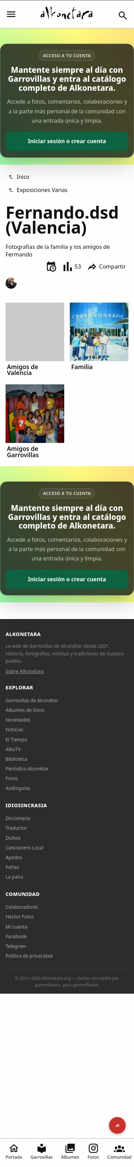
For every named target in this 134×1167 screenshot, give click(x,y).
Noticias (14, 729)
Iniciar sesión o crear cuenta (67, 141)
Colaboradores (22, 907)
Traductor (16, 828)
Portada (14, 1151)
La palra (14, 876)
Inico (19, 177)
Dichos (13, 838)
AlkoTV (13, 749)
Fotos (93, 1151)
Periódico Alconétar (27, 768)
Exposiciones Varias (38, 190)
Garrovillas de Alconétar (32, 700)
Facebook (16, 936)
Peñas (12, 867)
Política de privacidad (29, 955)
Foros (12, 778)
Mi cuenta (16, 926)
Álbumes (70, 1151)
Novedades (18, 719)
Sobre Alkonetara (25, 671)
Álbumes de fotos (25, 710)
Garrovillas (42, 1151)
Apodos (14, 857)
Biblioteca (16, 759)
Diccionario (18, 818)
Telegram (16, 946)
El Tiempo (16, 739)
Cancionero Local (24, 847)
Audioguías (18, 788)
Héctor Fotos (20, 916)
